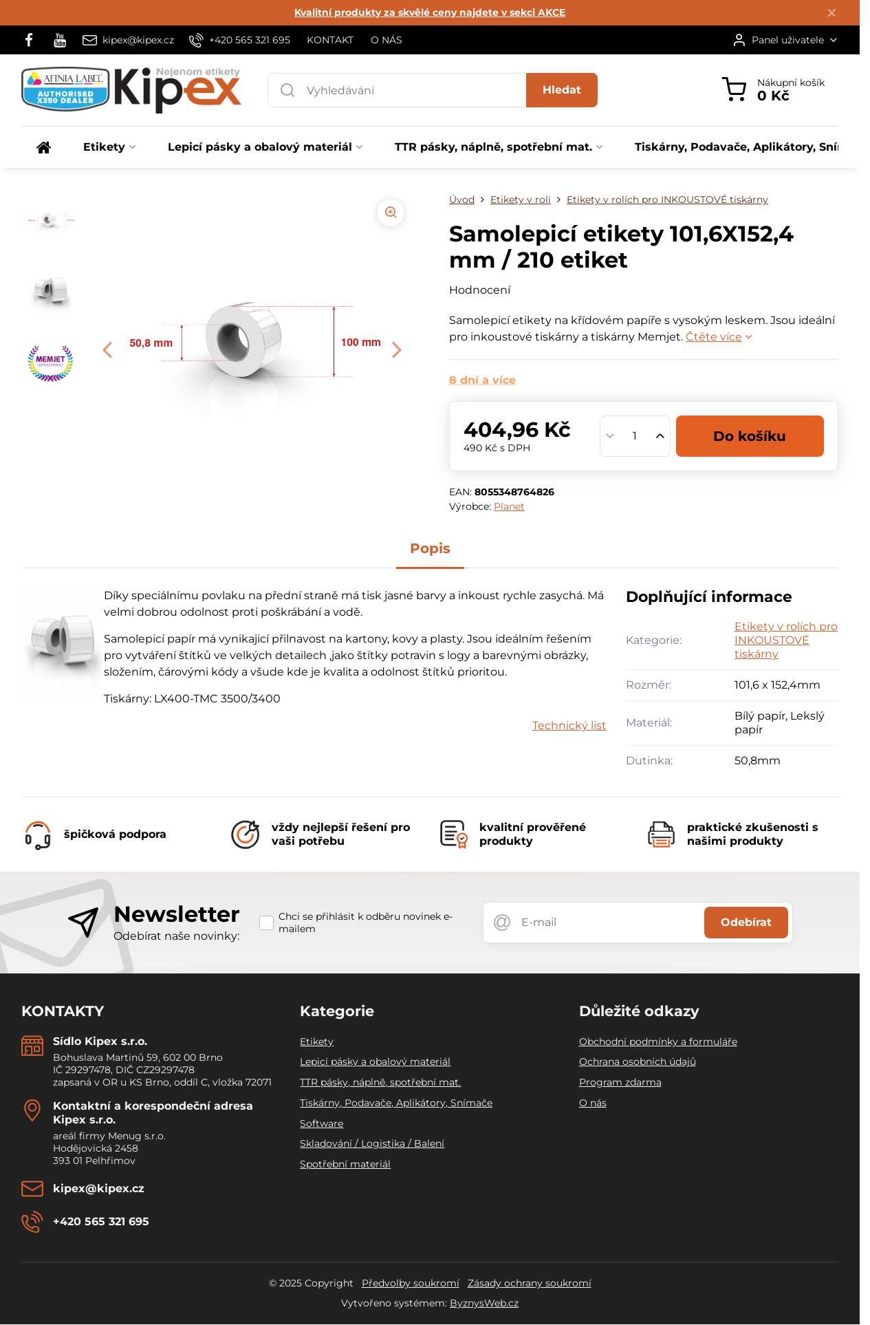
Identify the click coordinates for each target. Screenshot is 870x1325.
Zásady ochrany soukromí (529, 1283)
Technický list (569, 725)
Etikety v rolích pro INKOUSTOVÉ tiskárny (786, 640)
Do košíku (749, 436)
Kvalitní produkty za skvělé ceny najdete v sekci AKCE (429, 12)
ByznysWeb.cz (484, 1303)
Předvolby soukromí (410, 1283)
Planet (509, 506)
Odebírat (746, 922)
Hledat (562, 89)
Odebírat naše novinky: (176, 935)
